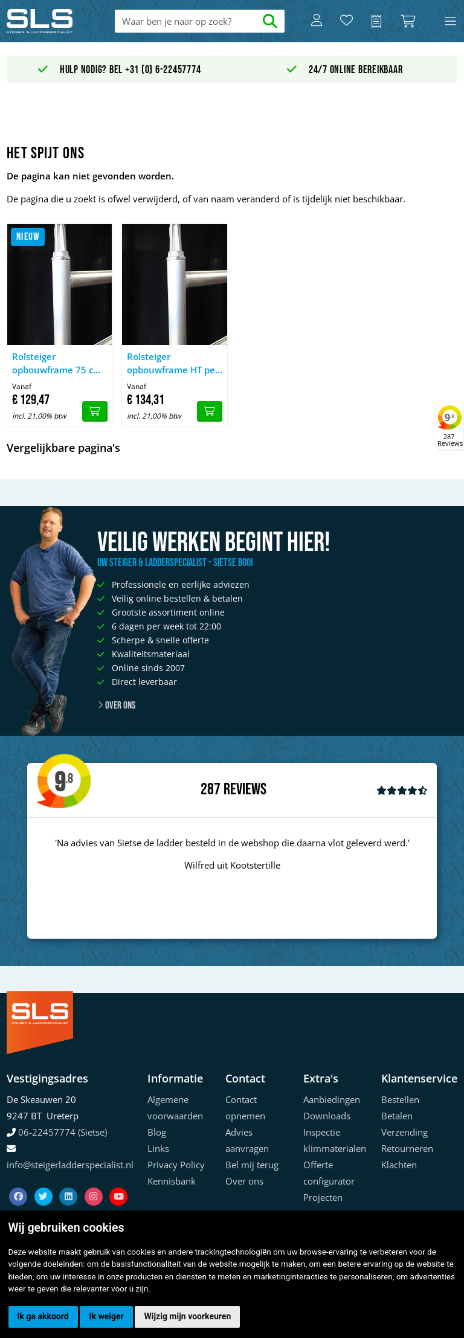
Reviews (245, 790)
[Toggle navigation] (450, 21)
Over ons (116, 706)
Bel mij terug (252, 1165)
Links (158, 1148)
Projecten (323, 1197)
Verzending (404, 1132)
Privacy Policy (176, 1165)
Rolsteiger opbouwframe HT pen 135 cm (174, 363)
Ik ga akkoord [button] (43, 1316)
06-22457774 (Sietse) (62, 1132)
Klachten (399, 1165)
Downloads (326, 1116)
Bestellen (400, 1099)
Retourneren (407, 1148)
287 (211, 789)
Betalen (397, 1116)
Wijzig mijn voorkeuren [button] (187, 1316)
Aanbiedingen (331, 1099)
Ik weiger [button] (106, 1316)
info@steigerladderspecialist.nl (70, 1165)
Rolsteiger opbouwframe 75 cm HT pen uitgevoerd (57, 363)
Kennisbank (171, 1181)
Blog (156, 1132)
